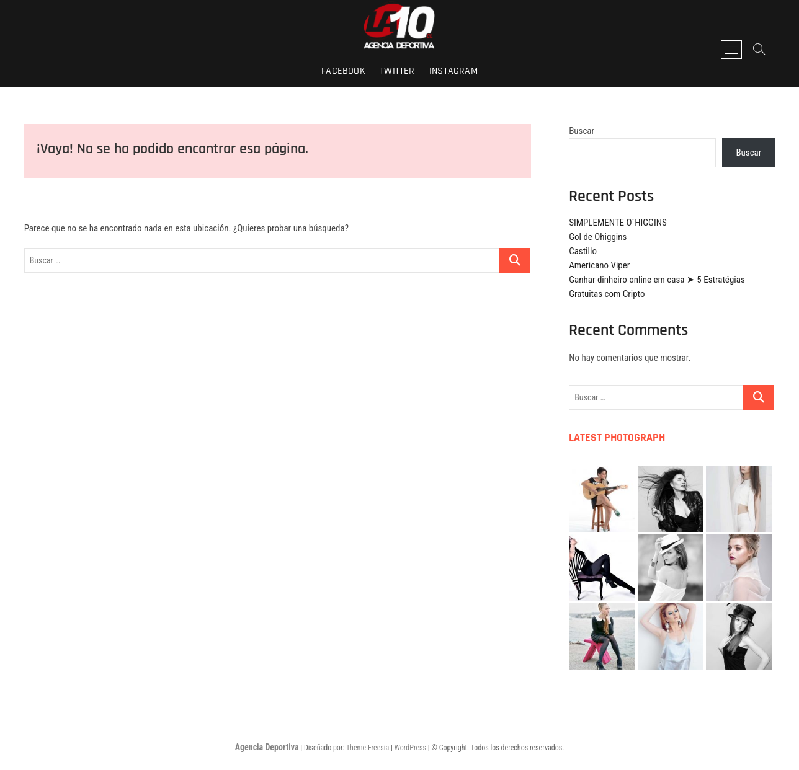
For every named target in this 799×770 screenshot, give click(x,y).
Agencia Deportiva (267, 747)
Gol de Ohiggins (598, 236)
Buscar (581, 130)
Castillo (583, 251)
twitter (397, 70)
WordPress (410, 747)
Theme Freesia (367, 747)
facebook (343, 70)
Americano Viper (599, 265)
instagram (453, 70)
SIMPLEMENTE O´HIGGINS (618, 222)
